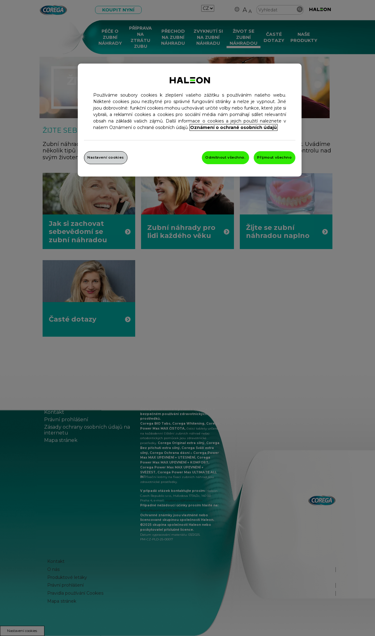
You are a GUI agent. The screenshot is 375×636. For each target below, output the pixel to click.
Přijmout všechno (274, 157)
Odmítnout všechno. (225, 157)
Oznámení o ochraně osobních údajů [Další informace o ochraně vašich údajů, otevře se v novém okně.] (233, 127)
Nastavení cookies (105, 157)
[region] (190, 120)
